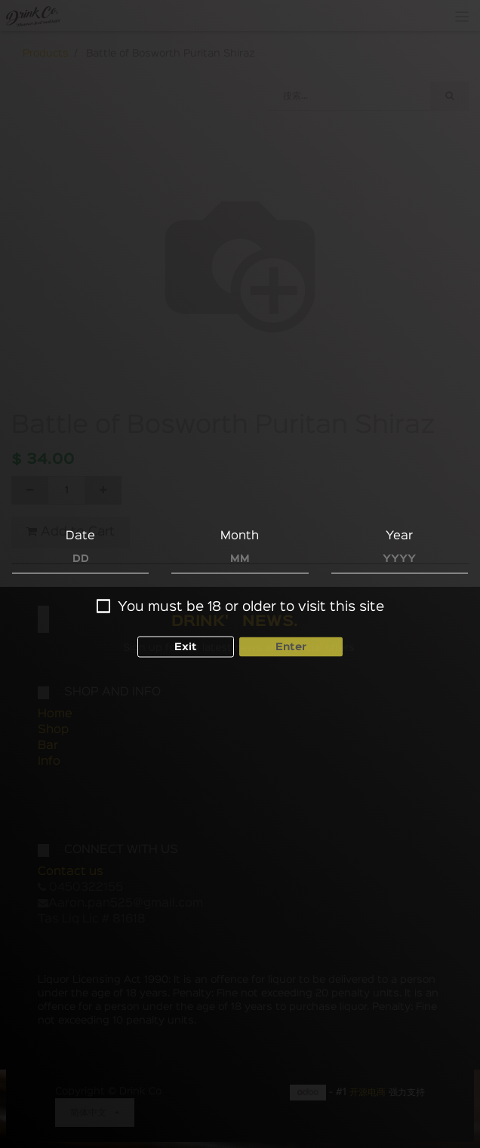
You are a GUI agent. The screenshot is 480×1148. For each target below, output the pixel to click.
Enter (290, 647)
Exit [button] (185, 647)
